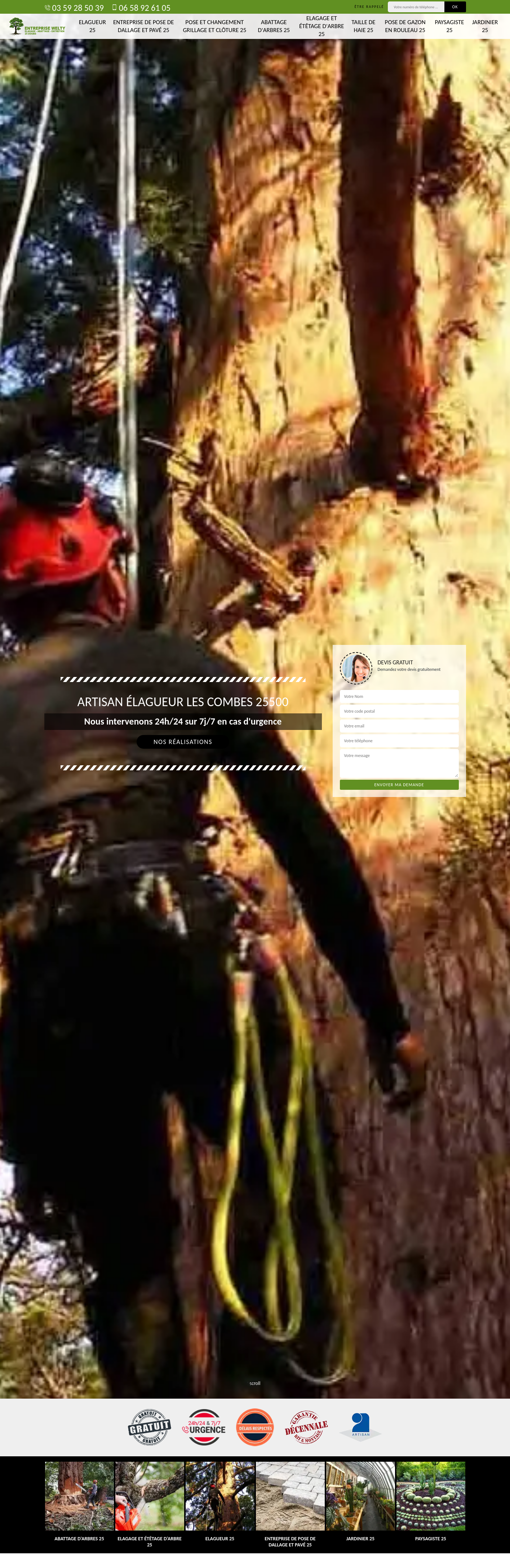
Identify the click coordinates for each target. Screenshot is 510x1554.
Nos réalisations (183, 742)
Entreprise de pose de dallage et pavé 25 (143, 26)
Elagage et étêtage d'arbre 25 (321, 26)
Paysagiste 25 (449, 26)
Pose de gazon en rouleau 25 (405, 26)
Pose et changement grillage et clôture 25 (214, 26)
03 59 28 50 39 (74, 8)
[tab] (255, 777)
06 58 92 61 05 (140, 8)
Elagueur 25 (92, 26)
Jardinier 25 (485, 26)
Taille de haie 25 (363, 26)
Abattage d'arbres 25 (274, 26)
